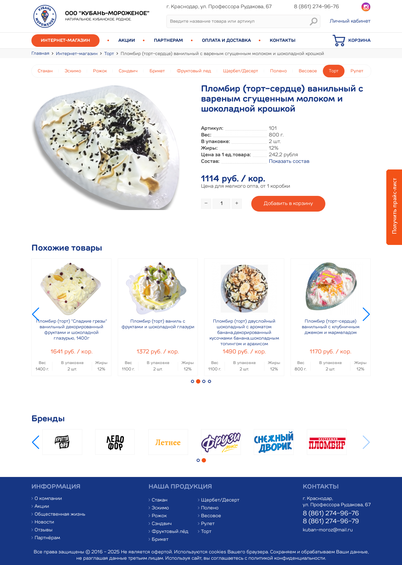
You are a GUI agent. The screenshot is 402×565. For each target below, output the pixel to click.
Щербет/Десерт (240, 71)
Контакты (283, 40)
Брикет (157, 71)
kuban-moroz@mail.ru (328, 530)
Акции (126, 40)
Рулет (356, 71)
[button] (192, 381)
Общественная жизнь (60, 514)
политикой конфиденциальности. (287, 558)
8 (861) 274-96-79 (331, 521)
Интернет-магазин (65, 40)
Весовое (308, 71)
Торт (109, 54)
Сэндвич (128, 71)
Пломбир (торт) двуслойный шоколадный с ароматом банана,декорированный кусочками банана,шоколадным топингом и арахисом (244, 332)
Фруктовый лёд (170, 531)
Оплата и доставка (226, 40)
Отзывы (43, 530)
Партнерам (168, 40)
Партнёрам (47, 538)
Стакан (45, 71)
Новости (44, 522)
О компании (48, 498)
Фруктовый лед (194, 71)
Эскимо (73, 71)
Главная (40, 53)
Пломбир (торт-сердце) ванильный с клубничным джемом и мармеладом (331, 327)
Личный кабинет (350, 21)
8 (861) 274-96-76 (331, 514)
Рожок (100, 71)
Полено (278, 71)
